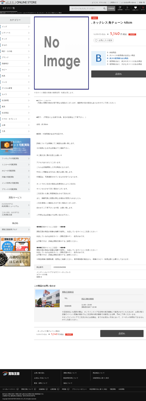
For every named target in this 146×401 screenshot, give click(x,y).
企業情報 (53, 389)
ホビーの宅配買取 (8, 171)
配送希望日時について (71, 378)
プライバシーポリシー (79, 389)
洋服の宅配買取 (8, 177)
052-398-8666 (88, 299)
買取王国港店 (68, 292)
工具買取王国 (10, 214)
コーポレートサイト (9, 389)
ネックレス (40, 13)
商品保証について (99, 373)
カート (143, 9)
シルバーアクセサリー (29, 13)
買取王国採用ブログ (9, 229)
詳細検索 (111, 8)
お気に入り (135, 10)
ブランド (5, 57)
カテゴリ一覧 (8, 8)
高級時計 (5, 63)
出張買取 (121, 389)
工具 (3, 131)
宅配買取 (113, 389)
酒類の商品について (70, 373)
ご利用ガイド (114, 2)
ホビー (4, 70)
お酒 (3, 125)
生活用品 (5, 113)
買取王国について (27, 389)
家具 (3, 107)
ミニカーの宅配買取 (9, 164)
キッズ (4, 39)
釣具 (3, 76)
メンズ (19, 13)
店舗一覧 (142, 2)
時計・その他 (7, 51)
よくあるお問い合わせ (128, 2)
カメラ (4, 94)
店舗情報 (42, 389)
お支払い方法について (41, 378)
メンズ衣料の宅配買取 (10, 183)
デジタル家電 (7, 88)
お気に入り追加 (103, 40)
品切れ (118, 74)
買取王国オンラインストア (7, 13)
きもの (4, 45)
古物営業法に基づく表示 (101, 378)
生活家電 (5, 100)
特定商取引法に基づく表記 (98, 389)
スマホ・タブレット (9, 119)
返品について (68, 383)
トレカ (4, 82)
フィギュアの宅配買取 (10, 158)
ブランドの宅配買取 (9, 189)
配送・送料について (40, 383)
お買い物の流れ (39, 373)
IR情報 (64, 389)
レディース (6, 33)
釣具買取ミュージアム (10, 205)
